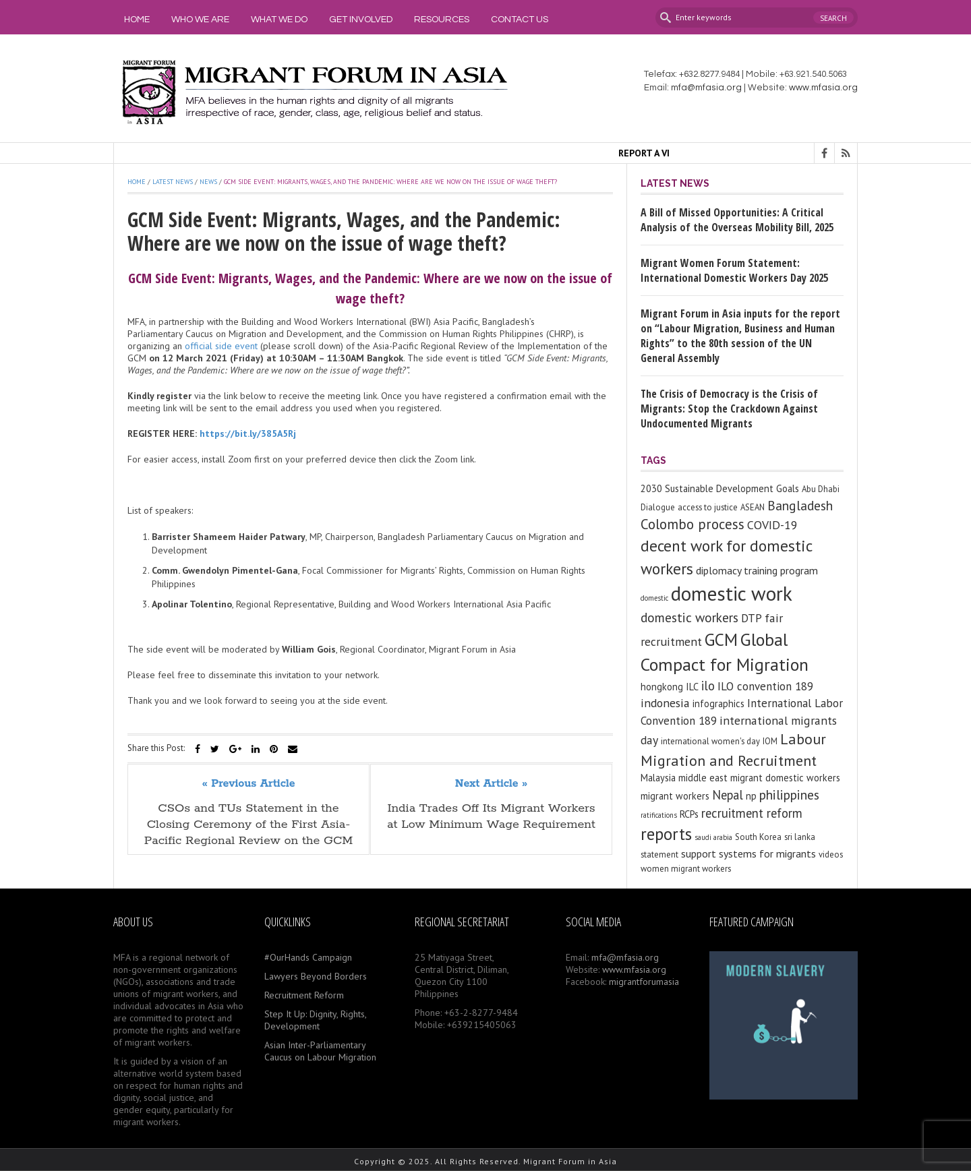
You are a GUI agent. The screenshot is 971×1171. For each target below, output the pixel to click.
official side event (221, 346)
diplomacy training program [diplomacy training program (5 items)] (757, 570)
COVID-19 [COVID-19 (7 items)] (772, 525)
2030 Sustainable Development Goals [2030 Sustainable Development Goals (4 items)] (720, 488)
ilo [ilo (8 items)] (708, 686)
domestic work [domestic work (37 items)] (731, 593)
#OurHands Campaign (308, 957)
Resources (441, 19)
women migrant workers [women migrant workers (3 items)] (686, 868)
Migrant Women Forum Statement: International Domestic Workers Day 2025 (734, 270)
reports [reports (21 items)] (666, 833)
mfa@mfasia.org (706, 87)
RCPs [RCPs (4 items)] (689, 814)
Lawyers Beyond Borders (315, 976)
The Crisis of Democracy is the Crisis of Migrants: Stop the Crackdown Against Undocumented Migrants (729, 408)
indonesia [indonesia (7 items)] (665, 703)
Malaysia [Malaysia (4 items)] (658, 777)
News (208, 181)
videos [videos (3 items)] (831, 854)
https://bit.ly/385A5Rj (248, 433)
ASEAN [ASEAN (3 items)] (752, 507)
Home (137, 19)
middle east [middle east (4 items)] (703, 777)
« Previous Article (248, 784)
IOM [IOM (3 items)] (770, 741)
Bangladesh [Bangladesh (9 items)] (800, 505)
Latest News (172, 181)
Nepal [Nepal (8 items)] (727, 795)
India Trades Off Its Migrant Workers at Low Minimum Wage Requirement (491, 816)
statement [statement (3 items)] (659, 854)
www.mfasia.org (823, 87)
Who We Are (200, 19)
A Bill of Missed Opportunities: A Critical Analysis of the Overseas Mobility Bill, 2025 (737, 220)
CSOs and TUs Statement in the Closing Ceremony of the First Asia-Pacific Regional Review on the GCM (248, 824)
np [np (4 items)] (751, 795)
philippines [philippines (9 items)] (789, 794)
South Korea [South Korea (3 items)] (758, 837)
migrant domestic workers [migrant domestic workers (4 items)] (785, 777)
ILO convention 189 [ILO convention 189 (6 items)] (765, 686)
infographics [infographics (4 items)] (718, 703)
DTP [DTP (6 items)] (751, 618)
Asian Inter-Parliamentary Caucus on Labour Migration (320, 1051)
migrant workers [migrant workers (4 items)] (675, 795)
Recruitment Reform (304, 995)
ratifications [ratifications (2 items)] (659, 815)
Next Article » (491, 784)
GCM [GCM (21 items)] (721, 639)
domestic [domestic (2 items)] (654, 598)
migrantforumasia (644, 981)
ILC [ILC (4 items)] (692, 686)
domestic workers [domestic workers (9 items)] (689, 617)
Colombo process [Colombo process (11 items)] (692, 524)
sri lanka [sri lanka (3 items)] (799, 837)
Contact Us (519, 19)
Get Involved (360, 19)
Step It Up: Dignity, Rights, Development (315, 1020)
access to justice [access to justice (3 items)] (708, 507)
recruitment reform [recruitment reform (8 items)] (751, 813)
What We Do (279, 19)
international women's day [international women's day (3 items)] (710, 741)
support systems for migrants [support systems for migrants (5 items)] (748, 853)
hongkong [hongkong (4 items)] (662, 686)
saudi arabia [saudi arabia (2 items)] (713, 837)
